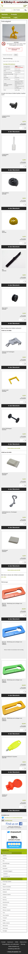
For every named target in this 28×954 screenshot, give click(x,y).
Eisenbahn (5, 868)
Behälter (4, 866)
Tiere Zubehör (6, 915)
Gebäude (5, 891)
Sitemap (23, 944)
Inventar (4, 897)
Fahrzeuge (5, 878)
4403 (16, 90)
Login (15, 17)
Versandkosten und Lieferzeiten (10, 944)
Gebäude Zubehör (7, 894)
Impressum (10, 942)
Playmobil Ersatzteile (7, 853)
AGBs (16, 942)
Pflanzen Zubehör (6, 910)
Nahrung (4, 899)
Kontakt (3, 942)
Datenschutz (23, 942)
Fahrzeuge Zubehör (7, 881)
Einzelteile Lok (7, 876)
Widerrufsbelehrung (13, 946)
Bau (3, 860)
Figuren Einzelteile (7, 886)
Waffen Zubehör (6, 923)
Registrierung (6, 17)
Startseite (5, 14)
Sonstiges (5, 930)
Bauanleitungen (6, 863)
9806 (19, 90)
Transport (5, 917)
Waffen (4, 920)
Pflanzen (5, 907)
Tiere (4, 912)
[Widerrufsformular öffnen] (14, 948)
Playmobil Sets (5, 850)
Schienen (6, 873)
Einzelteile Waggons (8, 871)
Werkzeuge (5, 928)
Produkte (14, 14)
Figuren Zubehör (6, 889)
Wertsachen (5, 925)
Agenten (4, 855)
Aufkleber (5, 858)
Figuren (4, 884)
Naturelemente (6, 902)
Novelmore (5, 904)
